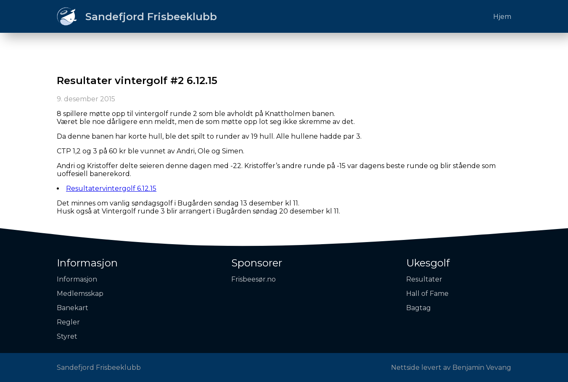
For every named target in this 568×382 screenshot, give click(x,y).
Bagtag (418, 308)
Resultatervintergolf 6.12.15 (111, 188)
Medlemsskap (80, 294)
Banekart (72, 308)
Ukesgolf (428, 263)
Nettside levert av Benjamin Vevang (451, 367)
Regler (68, 322)
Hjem (502, 17)
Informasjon (87, 263)
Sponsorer (256, 263)
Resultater (424, 279)
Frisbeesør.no (253, 279)
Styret (67, 336)
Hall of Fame (427, 294)
